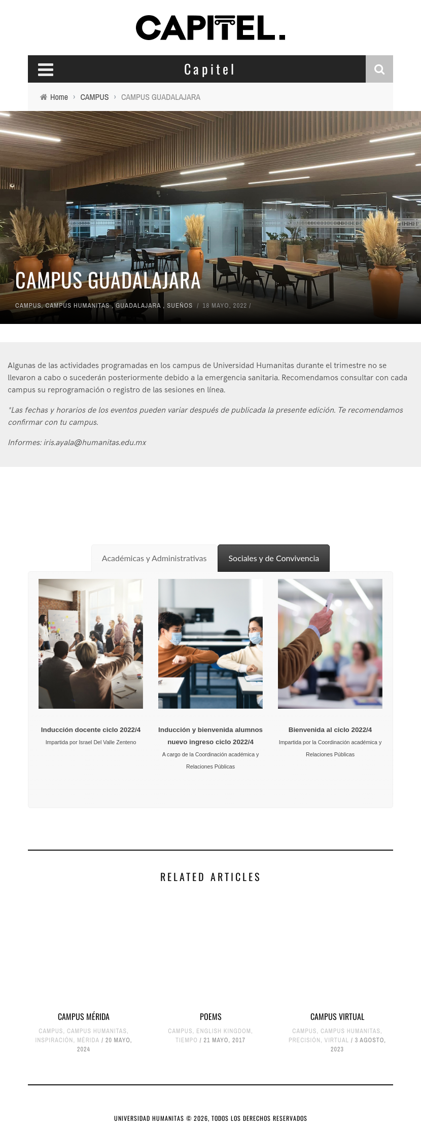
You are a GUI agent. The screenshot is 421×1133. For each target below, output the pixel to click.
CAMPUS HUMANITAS (78, 305)
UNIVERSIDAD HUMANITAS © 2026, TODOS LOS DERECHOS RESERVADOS (210, 1118)
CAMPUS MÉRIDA (84, 1016)
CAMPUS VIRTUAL (337, 1016)
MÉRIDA (88, 1040)
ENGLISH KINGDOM (223, 1031)
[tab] (154, 558)
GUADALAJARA (138, 305)
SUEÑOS (180, 305)
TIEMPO (187, 1040)
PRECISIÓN (305, 1040)
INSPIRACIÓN (54, 1040)
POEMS (211, 1016)
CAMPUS (28, 305)
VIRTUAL (337, 1040)
